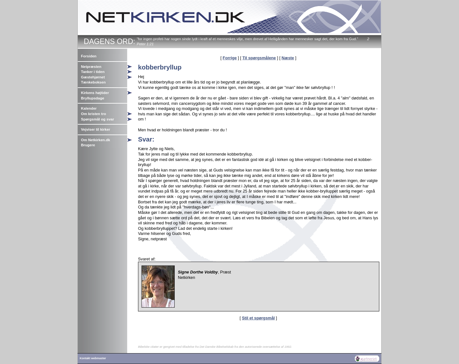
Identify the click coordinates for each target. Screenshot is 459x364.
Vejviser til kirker (95, 129)
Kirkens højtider (95, 93)
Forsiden (89, 56)
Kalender (89, 108)
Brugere (88, 145)
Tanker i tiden (93, 72)
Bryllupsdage (92, 98)
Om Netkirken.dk (95, 140)
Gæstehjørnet (93, 77)
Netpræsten (91, 67)
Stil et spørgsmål (258, 318)
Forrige (230, 57)
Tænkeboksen (93, 82)
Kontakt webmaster (93, 358)
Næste (287, 57)
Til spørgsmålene (259, 57)
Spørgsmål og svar (97, 119)
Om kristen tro (93, 114)
